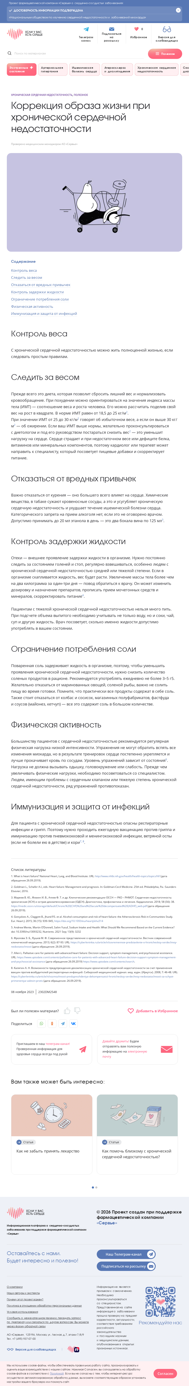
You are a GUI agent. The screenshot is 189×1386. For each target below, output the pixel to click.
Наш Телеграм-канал (130, 1254)
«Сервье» (107, 1222)
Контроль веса (24, 270)
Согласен (165, 1373)
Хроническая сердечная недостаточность (41, 95)
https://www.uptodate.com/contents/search (108, 961)
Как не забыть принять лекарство (47, 1151)
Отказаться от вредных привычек (40, 284)
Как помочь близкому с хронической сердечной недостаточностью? (136, 1153)
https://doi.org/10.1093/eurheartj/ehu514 (78, 921)
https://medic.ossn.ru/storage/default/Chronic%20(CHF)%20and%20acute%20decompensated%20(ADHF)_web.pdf (79, 906)
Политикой (57, 1373)
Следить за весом (26, 277)
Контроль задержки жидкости (37, 291)
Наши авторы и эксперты (23, 1293)
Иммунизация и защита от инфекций (44, 313)
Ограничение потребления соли (40, 299)
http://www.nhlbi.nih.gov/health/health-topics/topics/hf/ (127, 876)
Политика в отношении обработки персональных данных (44, 1305)
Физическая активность (32, 306)
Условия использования (22, 1311)
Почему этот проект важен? (25, 1299)
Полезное (81, 95)
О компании (15, 1286)
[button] (93, 1187)
